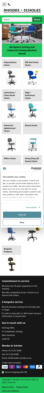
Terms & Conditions (10, 390)
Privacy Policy (22, 387)
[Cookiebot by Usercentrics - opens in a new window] (31, 168)
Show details (31, 207)
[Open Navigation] (4, 4)
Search (37, 19)
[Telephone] (9, 4)
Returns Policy (8, 387)
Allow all (22, 215)
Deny (22, 222)
